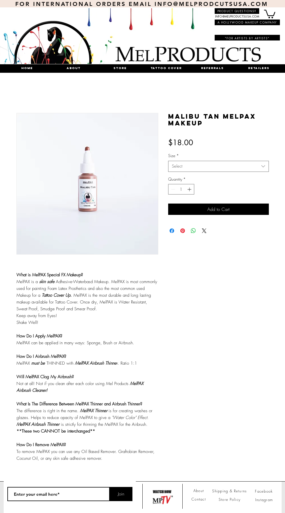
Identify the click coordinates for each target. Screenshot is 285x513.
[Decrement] (172, 189)
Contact (198, 499)
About (198, 490)
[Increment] (189, 189)
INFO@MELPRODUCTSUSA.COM (237, 16)
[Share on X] (204, 230)
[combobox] (218, 166)
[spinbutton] (181, 189)
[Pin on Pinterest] (182, 230)
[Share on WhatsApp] (193, 230)
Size (173, 155)
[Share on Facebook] (171, 230)
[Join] (121, 494)
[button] (269, 13)
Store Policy (230, 499)
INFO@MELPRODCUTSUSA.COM (211, 4)
